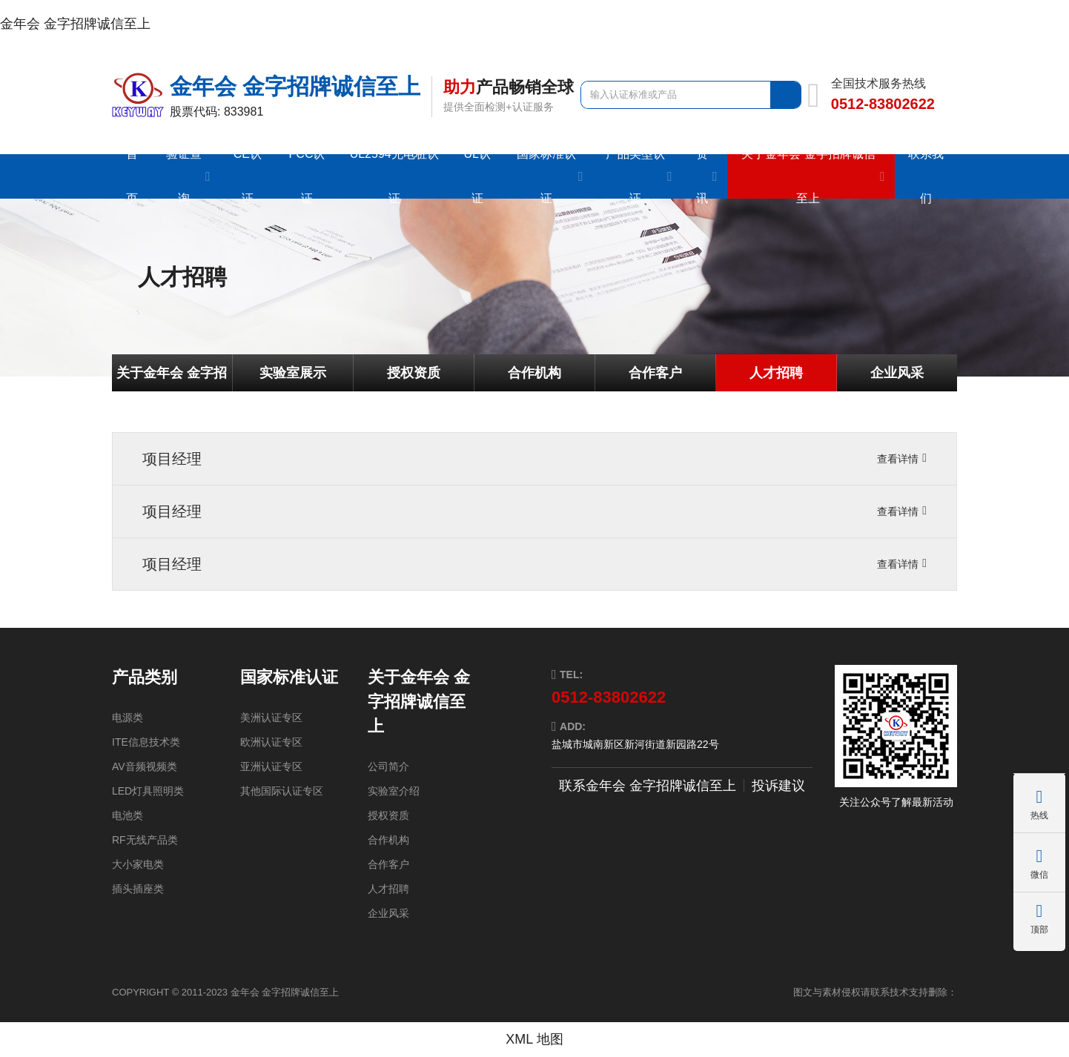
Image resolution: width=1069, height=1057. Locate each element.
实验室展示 (292, 372)
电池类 (127, 815)
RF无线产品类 (145, 840)
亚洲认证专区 (271, 766)
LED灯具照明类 (148, 791)
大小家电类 (138, 864)
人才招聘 (776, 372)
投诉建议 (778, 785)
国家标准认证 (289, 677)
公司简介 (388, 766)
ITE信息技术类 (146, 742)
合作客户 (655, 372)
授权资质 (413, 372)
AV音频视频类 (144, 766)
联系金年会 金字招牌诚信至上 (647, 785)
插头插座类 (138, 889)
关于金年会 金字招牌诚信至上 (171, 378)
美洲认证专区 (271, 717)
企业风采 (897, 372)
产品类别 (144, 677)
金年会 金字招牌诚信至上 (75, 23)
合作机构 (534, 372)
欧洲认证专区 (271, 742)
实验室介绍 (394, 791)
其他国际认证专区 (281, 791)
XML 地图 (534, 1039)
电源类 (127, 717)
